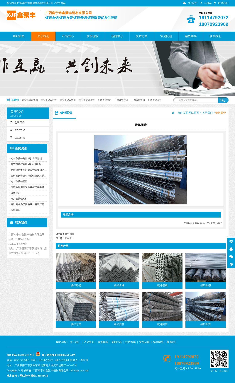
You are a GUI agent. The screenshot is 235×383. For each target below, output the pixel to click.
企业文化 (16, 129)
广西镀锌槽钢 (138, 100)
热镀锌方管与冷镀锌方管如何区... (26, 170)
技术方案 (142, 36)
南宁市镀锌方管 (49, 100)
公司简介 (16, 122)
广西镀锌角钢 (104, 100)
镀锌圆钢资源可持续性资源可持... (26, 175)
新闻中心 (117, 36)
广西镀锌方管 (121, 100)
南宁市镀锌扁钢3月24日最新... (25, 164)
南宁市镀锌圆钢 (17, 181)
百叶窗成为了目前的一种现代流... (26, 204)
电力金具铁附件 (17, 198)
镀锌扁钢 (13, 193)
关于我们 (43, 36)
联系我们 (221, 3)
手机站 (206, 3)
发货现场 (92, 36)
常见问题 (166, 36)
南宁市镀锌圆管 (86, 100)
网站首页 (19, 36)
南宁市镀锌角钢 (30, 100)
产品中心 (68, 36)
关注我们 (190, 3)
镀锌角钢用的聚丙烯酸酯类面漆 (26, 187)
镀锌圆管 (69, 233)
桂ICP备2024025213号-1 (20, 355)
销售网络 (191, 36)
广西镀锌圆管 (154, 100)
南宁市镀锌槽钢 (68, 100)
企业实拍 (16, 137)
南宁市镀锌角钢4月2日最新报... (25, 158)
